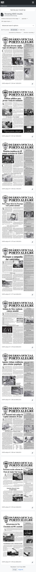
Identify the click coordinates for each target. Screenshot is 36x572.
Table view (21, 29)
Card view (14, 29)
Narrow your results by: (18, 10)
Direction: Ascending (29, 32)
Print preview (5, 29)
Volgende (20, 569)
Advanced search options (10, 25)
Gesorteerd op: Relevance (15, 32)
